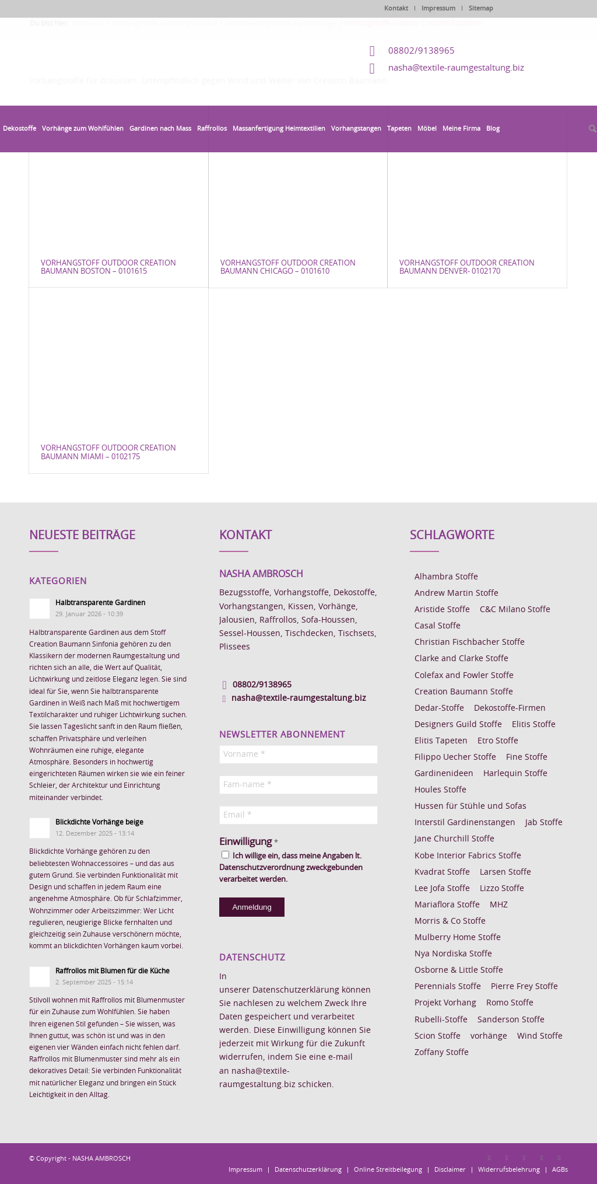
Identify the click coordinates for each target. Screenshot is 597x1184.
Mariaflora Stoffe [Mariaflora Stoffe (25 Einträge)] (447, 905)
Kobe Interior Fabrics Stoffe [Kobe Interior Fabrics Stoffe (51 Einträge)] (468, 856)
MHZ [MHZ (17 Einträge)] (499, 905)
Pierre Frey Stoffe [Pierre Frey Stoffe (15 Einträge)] (524, 987)
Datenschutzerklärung (295, 990)
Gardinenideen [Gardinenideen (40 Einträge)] (444, 774)
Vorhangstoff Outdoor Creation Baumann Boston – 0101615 (108, 267)
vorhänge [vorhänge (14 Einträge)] (488, 1036)
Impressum (438, 8)
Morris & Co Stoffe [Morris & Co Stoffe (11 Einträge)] (450, 921)
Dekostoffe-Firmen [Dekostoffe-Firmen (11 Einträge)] (510, 708)
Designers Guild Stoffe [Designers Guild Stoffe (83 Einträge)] (458, 725)
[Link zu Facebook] (489, 1157)
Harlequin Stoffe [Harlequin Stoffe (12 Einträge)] (515, 774)
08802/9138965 (421, 51)
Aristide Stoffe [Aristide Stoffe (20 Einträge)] (442, 610)
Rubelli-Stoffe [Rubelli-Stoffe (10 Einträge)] (441, 1020)
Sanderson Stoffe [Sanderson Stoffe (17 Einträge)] (511, 1020)
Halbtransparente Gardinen (100, 602)
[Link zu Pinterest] (524, 1157)
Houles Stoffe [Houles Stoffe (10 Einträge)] (440, 790)
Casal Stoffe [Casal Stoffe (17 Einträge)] (438, 626)
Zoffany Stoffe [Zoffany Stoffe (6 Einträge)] (442, 1053)
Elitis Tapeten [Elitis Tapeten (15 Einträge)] (441, 741)
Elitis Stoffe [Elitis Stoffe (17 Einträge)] (534, 725)
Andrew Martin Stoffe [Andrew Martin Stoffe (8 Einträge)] (456, 593)
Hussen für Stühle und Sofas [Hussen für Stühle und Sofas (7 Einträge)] (470, 806)
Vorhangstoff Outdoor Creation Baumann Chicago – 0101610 (288, 267)
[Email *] (298, 815)
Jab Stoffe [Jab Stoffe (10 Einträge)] (544, 823)
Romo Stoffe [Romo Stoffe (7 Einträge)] (509, 1003)
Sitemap (481, 8)
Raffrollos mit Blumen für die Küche (112, 971)
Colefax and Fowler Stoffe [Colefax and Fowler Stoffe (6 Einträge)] (464, 676)
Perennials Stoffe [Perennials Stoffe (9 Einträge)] (448, 987)
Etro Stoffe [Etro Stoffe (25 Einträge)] (497, 741)
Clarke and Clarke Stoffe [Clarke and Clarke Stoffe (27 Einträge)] (461, 659)
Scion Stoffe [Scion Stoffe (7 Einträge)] (438, 1036)
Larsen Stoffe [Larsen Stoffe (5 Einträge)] (505, 872)
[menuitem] (19, 129)
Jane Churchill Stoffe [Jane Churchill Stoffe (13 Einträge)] (454, 839)
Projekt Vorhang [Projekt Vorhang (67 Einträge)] (445, 1003)
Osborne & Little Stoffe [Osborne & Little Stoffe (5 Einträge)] (459, 970)
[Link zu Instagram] (506, 1157)
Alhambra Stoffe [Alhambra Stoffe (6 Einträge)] (446, 577)
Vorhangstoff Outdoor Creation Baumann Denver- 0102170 (467, 267)
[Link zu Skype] (541, 1157)
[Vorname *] (298, 754)
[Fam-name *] (298, 785)
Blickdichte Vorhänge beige (99, 822)
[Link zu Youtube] (559, 1157)
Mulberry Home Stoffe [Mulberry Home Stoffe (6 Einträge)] (458, 938)
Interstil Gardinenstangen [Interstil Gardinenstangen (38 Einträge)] (465, 823)
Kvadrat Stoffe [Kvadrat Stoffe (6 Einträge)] (442, 872)
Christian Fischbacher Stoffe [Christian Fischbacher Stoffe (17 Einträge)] (470, 642)
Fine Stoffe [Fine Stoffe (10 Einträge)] (526, 757)
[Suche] (591, 129)
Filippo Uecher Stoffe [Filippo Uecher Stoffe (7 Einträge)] (455, 757)
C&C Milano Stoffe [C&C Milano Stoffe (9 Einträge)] (515, 610)
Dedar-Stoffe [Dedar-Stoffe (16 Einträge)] (439, 708)
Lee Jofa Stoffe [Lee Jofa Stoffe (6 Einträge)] (442, 889)
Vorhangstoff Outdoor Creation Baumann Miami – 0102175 (108, 452)
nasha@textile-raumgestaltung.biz (456, 68)
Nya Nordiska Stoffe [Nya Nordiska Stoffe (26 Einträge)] (453, 954)
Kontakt (396, 8)
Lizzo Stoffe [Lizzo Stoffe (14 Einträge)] (502, 889)
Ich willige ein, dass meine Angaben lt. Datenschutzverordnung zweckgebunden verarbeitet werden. (291, 867)
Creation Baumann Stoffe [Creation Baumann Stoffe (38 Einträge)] (464, 692)
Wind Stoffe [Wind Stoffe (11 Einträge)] (540, 1036)
